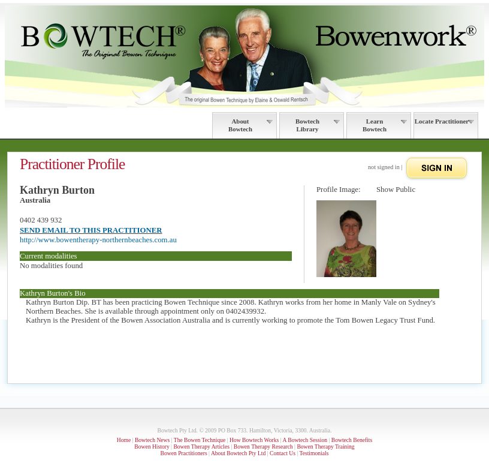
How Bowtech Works (254, 440)
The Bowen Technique (200, 440)
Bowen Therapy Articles (201, 446)
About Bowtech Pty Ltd (238, 453)
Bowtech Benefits (351, 440)
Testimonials (313, 453)
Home (124, 440)
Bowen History (151, 446)
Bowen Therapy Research (263, 446)
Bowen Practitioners (184, 453)
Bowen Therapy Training (325, 446)
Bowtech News (152, 440)
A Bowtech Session (304, 440)
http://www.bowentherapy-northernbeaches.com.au (98, 240)
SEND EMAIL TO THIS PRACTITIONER (91, 230)
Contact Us (282, 453)
